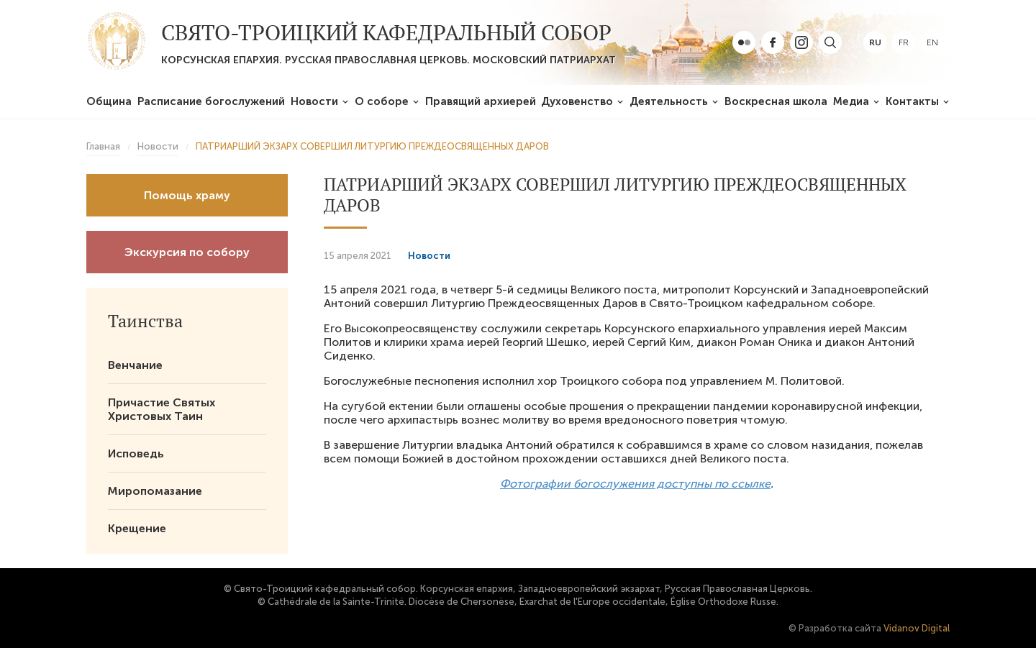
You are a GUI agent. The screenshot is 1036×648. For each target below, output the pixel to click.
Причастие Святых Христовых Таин (161, 409)
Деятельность (669, 101)
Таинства (145, 320)
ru (875, 42)
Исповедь (136, 453)
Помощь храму (187, 195)
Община (109, 101)
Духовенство (577, 101)
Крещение (137, 528)
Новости (314, 101)
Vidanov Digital (916, 628)
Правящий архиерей (480, 101)
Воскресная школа (775, 101)
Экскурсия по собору (187, 252)
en (932, 42)
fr (904, 42)
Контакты (912, 101)
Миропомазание (155, 491)
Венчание (135, 365)
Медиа (851, 101)
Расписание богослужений (211, 101)
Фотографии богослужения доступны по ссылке (635, 483)
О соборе (382, 101)
